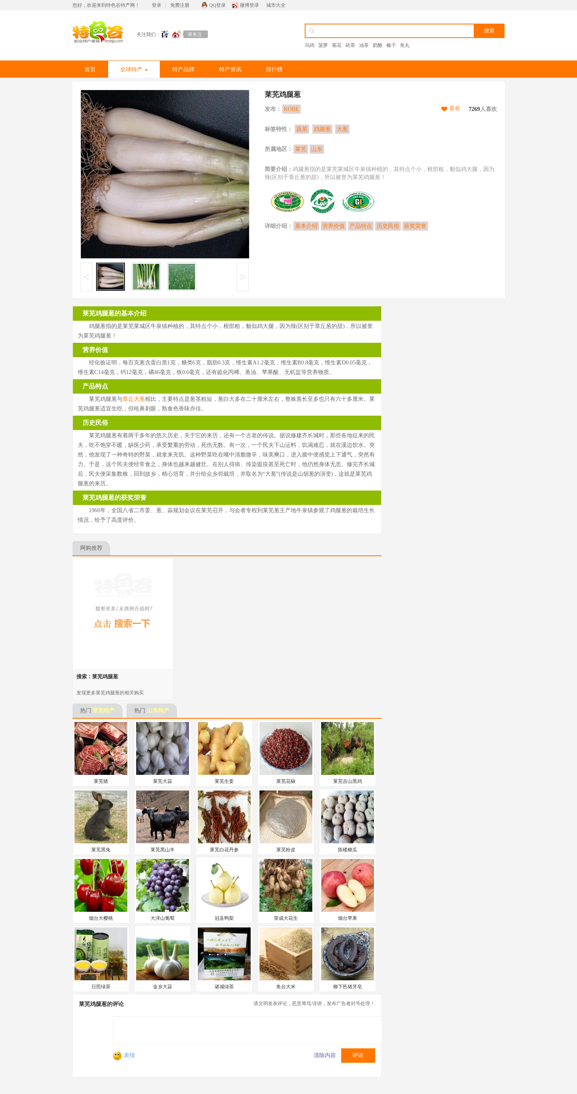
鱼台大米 (286, 986)
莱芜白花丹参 (224, 850)
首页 (90, 69)
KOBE (291, 109)
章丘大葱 (134, 399)
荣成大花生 (286, 918)
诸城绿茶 (224, 986)
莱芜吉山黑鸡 (347, 781)
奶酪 (377, 45)
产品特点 (361, 226)
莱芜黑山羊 (163, 850)
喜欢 (454, 108)
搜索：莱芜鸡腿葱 (97, 677)
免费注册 (179, 5)
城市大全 (275, 5)
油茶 (364, 45)
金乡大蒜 (162, 986)
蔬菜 (302, 129)
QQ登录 (217, 5)
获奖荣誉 (415, 226)
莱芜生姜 (224, 781)
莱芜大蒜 (162, 781)
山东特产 (158, 711)
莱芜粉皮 (286, 850)
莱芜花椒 (286, 781)
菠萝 (323, 45)
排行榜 (274, 69)
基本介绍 (306, 226)
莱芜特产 (103, 711)
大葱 (342, 129)
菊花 (337, 45)
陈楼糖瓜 (347, 850)
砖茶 (350, 45)
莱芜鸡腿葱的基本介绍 (114, 313)
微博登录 (249, 5)
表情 (124, 1055)
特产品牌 (183, 69)
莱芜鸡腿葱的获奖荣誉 (114, 497)
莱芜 (300, 149)
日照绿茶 (101, 986)
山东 (316, 149)
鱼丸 (405, 45)
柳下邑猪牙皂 (347, 986)
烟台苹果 (347, 918)
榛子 (391, 45)
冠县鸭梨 (224, 918)
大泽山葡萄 (163, 918)
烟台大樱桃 (101, 918)
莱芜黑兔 (101, 850)
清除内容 (325, 1055)
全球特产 (134, 69)
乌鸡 (309, 45)
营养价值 (333, 226)
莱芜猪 (101, 781)
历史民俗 (388, 226)
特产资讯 (230, 69)
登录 (156, 5)
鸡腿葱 (322, 129)
